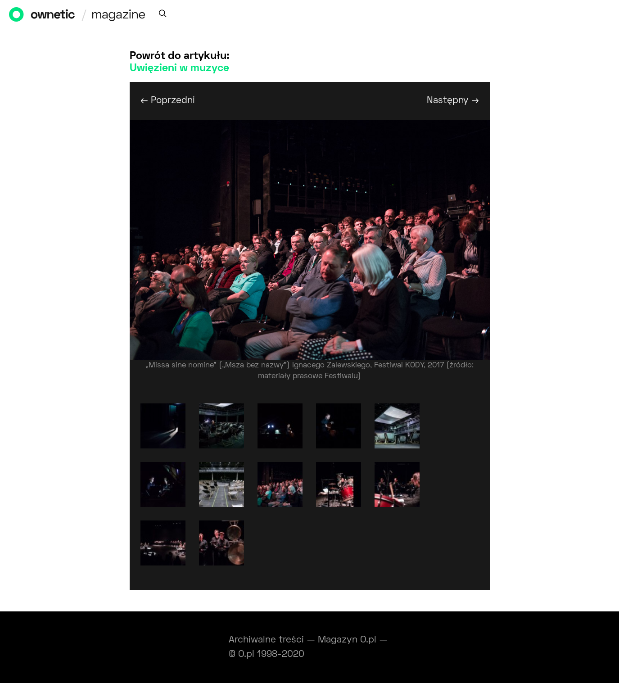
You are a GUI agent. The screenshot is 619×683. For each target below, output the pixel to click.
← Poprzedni (167, 100)
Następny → (453, 100)
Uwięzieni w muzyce (179, 68)
